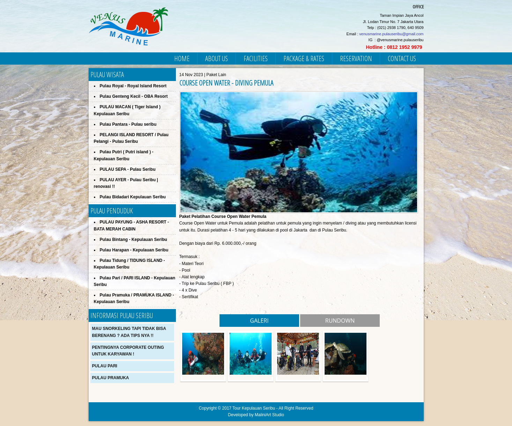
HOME (182, 58)
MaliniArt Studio (269, 414)
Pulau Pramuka (110, 377)
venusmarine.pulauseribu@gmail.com (391, 34)
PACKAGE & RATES (303, 58)
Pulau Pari (104, 365)
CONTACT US (402, 58)
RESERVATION (356, 58)
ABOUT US (216, 58)
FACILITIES (256, 58)
